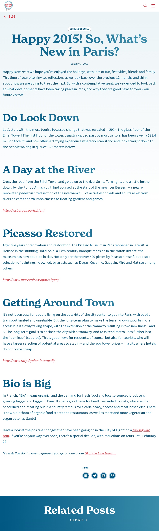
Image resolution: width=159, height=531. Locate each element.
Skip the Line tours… (100, 453)
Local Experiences (79, 28)
